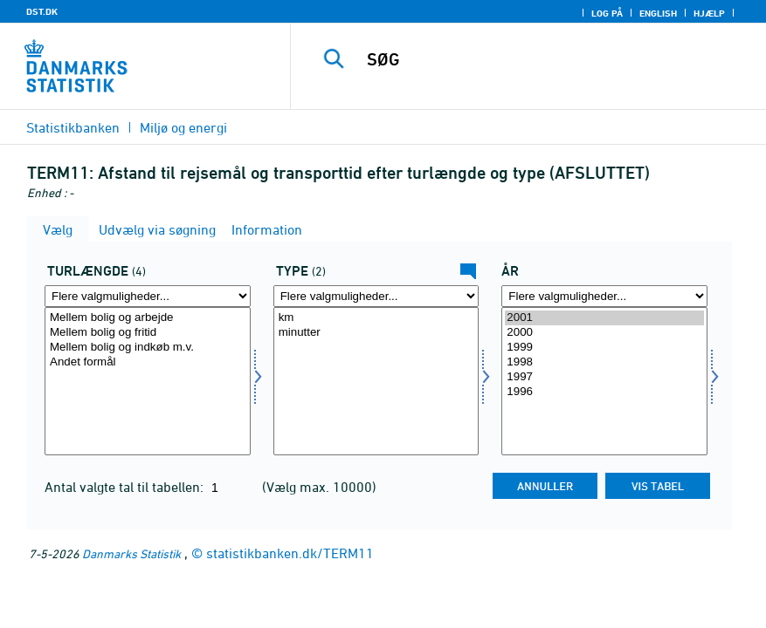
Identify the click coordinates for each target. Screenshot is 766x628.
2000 (604, 332)
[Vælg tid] (604, 381)
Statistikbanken (73, 127)
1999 (604, 347)
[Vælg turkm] (148, 381)
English (658, 13)
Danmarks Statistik (131, 553)
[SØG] (548, 59)
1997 (604, 377)
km (376, 318)
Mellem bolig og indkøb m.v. (147, 347)
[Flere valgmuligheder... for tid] (604, 296)
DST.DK (42, 11)
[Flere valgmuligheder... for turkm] (148, 296)
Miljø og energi (183, 127)
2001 (604, 318)
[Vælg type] (376, 381)
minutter (376, 332)
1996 (604, 392)
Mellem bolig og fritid (147, 332)
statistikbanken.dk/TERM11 (290, 553)
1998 (604, 362)
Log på (607, 13)
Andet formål (147, 362)
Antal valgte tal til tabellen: (126, 487)
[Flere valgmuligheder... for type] (376, 296)
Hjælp (709, 13)
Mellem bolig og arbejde (147, 318)
